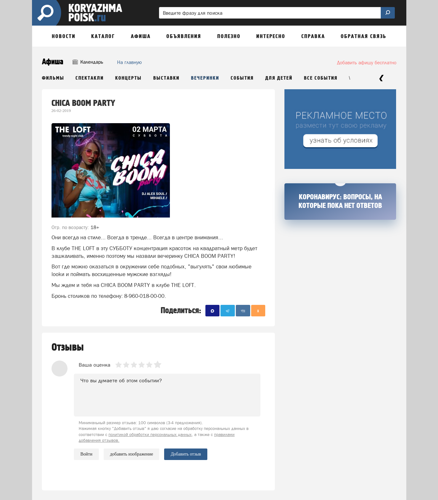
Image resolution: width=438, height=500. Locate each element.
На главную (129, 62)
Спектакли (90, 78)
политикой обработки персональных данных (150, 434)
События (242, 78)
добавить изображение (132, 454)
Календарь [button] (88, 62)
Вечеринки (205, 78)
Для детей (278, 78)
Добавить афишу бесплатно (366, 62)
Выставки (166, 78)
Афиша (52, 62)
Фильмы (53, 78)
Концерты (128, 78)
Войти (86, 454)
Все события (321, 78)
